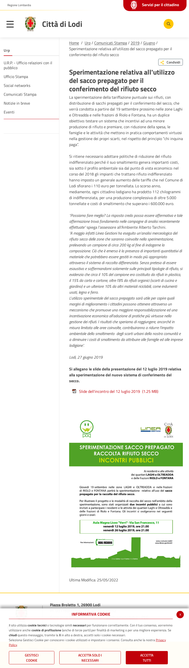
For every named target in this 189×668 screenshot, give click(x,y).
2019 (135, 43)
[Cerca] (167, 24)
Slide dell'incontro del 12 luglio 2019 (115, 391)
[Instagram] (152, 23)
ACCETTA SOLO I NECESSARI (90, 657)
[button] (17, 5)
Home (74, 43)
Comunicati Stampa (110, 43)
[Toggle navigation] (12, 25)
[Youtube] (137, 23)
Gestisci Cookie (32, 657)
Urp (88, 43)
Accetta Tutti (146, 657)
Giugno (149, 43)
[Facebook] (122, 23)
